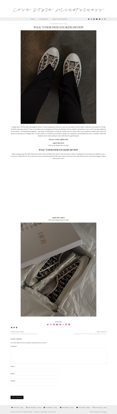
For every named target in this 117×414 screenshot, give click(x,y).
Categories (43, 19)
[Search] (105, 19)
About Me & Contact (59, 19)
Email (13, 373)
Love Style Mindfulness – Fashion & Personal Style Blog (35, 412)
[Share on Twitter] (14, 327)
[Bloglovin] (102, 19)
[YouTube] (97, 19)
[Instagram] (91, 19)
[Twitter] (88, 19)
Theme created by (98, 412)
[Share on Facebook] (12, 327)
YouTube (83, 407)
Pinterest (66, 407)
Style (65, 23)
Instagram (33, 407)
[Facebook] (99, 19)
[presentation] (24, 390)
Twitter (17, 407)
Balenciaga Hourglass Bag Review (24, 333)
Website (13, 381)
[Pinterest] (94, 19)
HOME (33, 19)
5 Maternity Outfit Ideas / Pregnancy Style (90, 333)
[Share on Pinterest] (16, 327)
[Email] (69, 325)
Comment (14, 346)
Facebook (50, 407)
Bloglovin (100, 407)
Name (13, 366)
